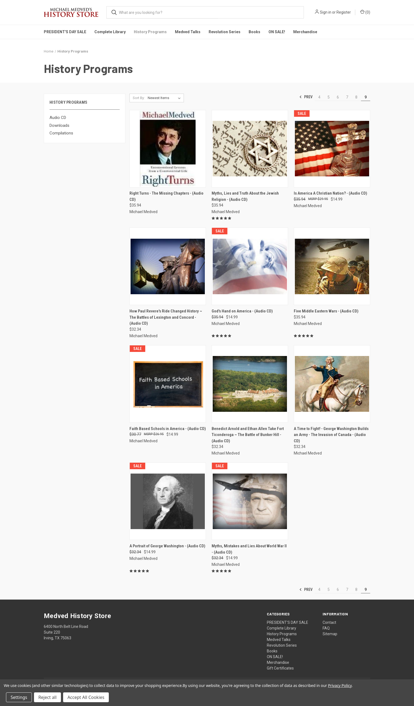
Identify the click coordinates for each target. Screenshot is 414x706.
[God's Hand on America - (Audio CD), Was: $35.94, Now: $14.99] (250, 266)
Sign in (325, 12)
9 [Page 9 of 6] (365, 97)
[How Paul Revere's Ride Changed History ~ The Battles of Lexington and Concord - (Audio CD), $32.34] (168, 266)
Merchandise (305, 32)
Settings (19, 697)
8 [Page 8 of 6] (356, 97)
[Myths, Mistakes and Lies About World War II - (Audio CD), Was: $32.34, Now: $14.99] (250, 501)
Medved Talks (187, 32)
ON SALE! (276, 32)
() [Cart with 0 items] (365, 12)
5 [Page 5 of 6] (329, 97)
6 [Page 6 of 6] (338, 97)
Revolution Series (224, 32)
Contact (329, 622)
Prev (306, 97)
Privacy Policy (340, 685)
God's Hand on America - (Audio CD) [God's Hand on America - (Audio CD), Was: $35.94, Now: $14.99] (242, 311)
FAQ (326, 628)
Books (254, 32)
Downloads (59, 125)
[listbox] (165, 98)
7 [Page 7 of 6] (347, 97)
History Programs (150, 32)
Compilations (61, 133)
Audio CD (58, 117)
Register (343, 12)
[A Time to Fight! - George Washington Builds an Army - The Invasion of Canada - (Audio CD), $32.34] (332, 384)
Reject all (47, 697)
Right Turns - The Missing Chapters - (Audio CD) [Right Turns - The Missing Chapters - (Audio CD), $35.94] (166, 196)
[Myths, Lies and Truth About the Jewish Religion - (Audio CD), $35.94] (250, 148)
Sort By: (139, 98)
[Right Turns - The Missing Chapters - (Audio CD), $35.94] (168, 148)
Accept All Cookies (85, 697)
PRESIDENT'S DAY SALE (65, 32)
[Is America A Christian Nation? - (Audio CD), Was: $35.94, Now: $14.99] (332, 148)
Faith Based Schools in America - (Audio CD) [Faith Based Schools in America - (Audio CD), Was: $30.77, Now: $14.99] (167, 428)
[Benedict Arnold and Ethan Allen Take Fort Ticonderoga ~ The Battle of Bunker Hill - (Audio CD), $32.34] (250, 384)
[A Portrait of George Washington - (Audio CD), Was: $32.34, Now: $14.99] (168, 501)
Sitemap (330, 634)
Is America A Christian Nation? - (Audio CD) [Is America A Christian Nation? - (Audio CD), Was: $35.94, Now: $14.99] (330, 193)
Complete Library (110, 32)
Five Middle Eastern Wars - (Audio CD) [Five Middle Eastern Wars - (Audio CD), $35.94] (326, 311)
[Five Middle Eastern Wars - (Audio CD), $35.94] (332, 266)
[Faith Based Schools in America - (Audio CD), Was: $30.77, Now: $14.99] (168, 384)
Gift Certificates (280, 668)
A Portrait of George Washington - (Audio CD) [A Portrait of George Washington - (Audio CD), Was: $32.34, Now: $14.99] (167, 546)
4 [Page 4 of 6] (319, 97)
